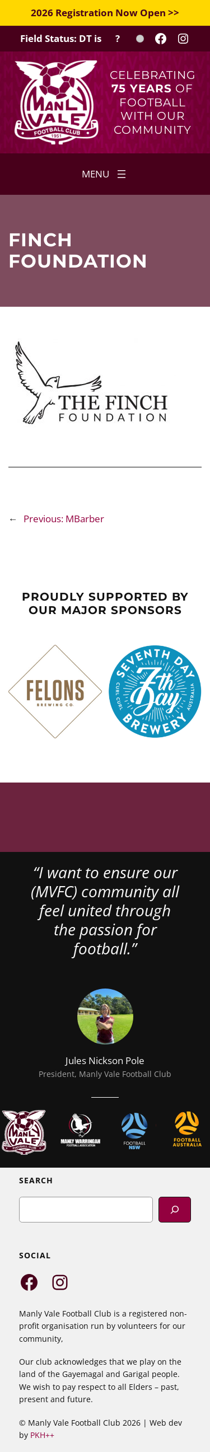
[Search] (174, 1209)
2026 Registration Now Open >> (105, 12)
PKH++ (42, 1435)
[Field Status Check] (82, 38)
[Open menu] (105, 174)
